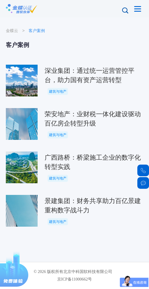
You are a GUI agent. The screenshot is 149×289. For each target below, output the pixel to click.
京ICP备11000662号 (74, 279)
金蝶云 (12, 30)
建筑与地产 (57, 91)
